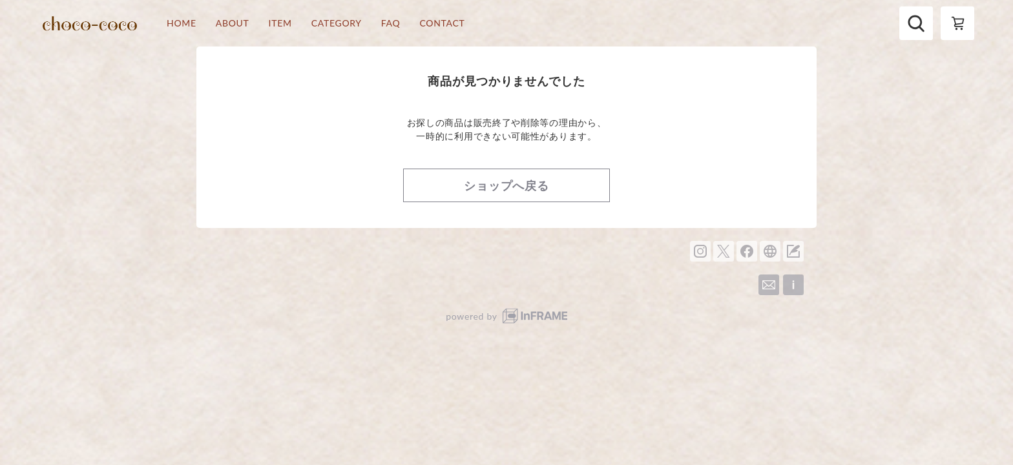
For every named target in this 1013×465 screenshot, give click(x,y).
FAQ (391, 23)
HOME (181, 23)
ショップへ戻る (506, 185)
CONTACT (442, 23)
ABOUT (232, 23)
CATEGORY (336, 23)
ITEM (280, 23)
